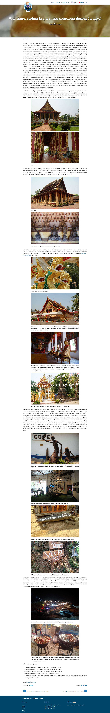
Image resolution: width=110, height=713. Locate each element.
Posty (67, 2)
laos (31, 682)
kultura (28, 682)
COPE (68, 409)
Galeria (58, 2)
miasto (34, 682)
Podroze (85, 39)
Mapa (63, 2)
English (74, 2)
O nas (52, 2)
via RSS (31, 685)
